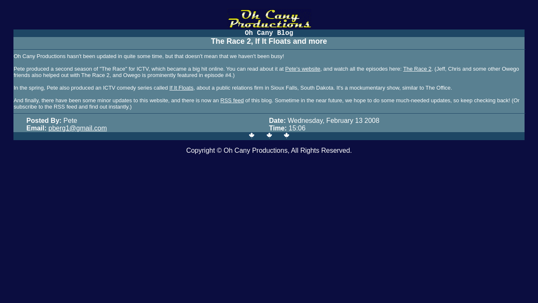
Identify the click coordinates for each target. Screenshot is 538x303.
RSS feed (232, 100)
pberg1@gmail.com (77, 128)
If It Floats (181, 88)
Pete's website (302, 69)
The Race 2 (417, 69)
